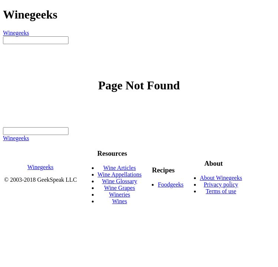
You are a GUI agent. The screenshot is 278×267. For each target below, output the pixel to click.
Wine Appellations (120, 174)
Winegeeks (16, 33)
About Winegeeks (221, 178)
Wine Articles (119, 168)
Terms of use (221, 191)
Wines (119, 201)
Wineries (119, 194)
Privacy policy (221, 184)
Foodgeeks (170, 184)
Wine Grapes (119, 188)
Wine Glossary (119, 181)
